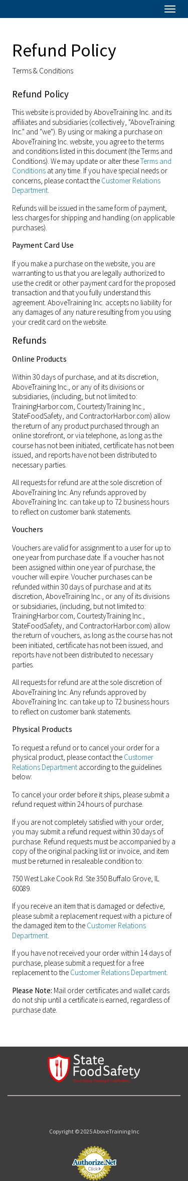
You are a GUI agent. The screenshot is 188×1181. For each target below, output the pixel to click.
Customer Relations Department (118, 972)
